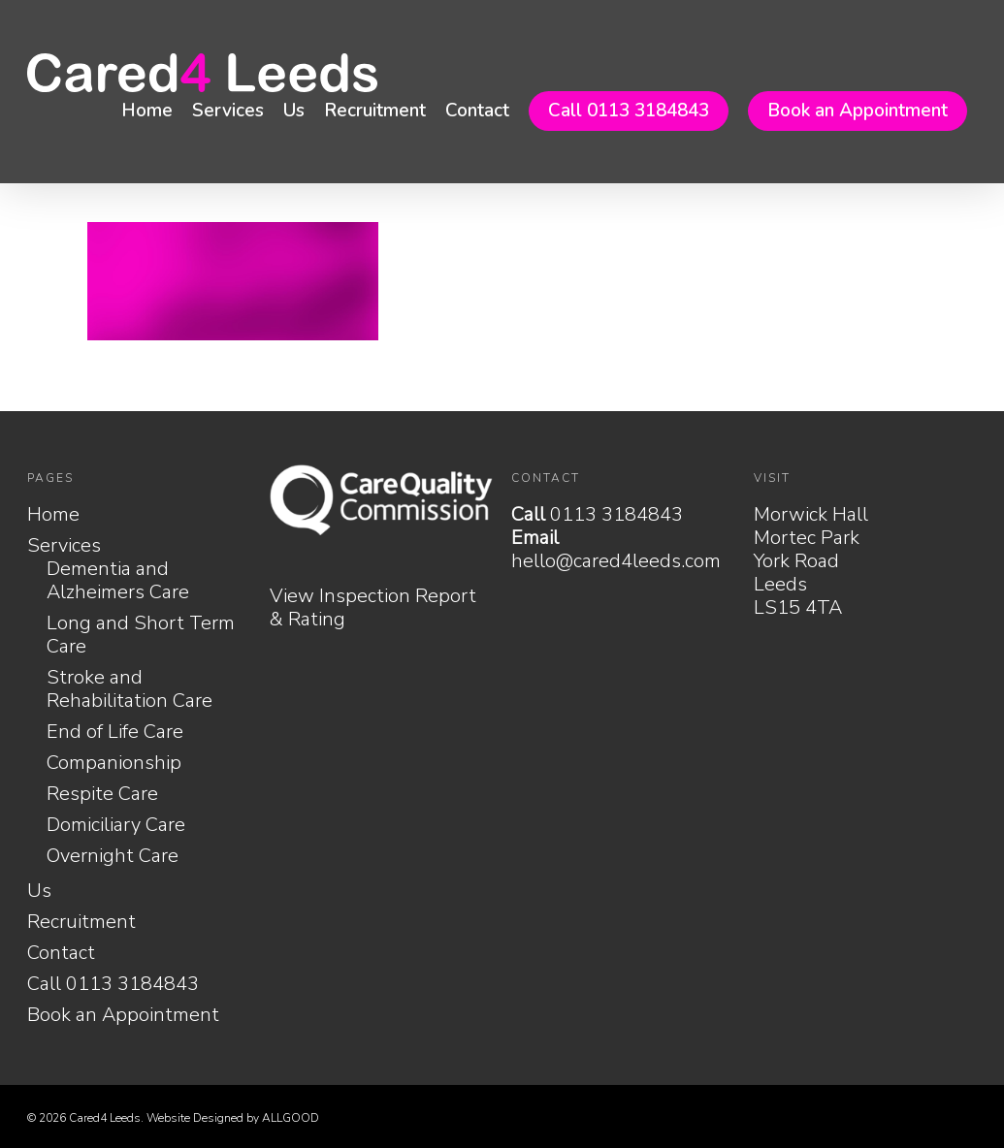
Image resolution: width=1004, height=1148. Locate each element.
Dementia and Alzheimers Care (118, 581)
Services (228, 110)
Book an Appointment (857, 110)
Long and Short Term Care (141, 635)
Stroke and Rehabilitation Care (129, 689)
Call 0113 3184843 (628, 110)
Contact (477, 110)
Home (147, 110)
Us (294, 110)
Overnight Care (112, 856)
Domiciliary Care (116, 825)
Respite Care (102, 794)
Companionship (114, 763)
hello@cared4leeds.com (616, 561)
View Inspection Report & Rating (373, 607)
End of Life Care (115, 732)
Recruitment (375, 110)
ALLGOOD (290, 1118)
